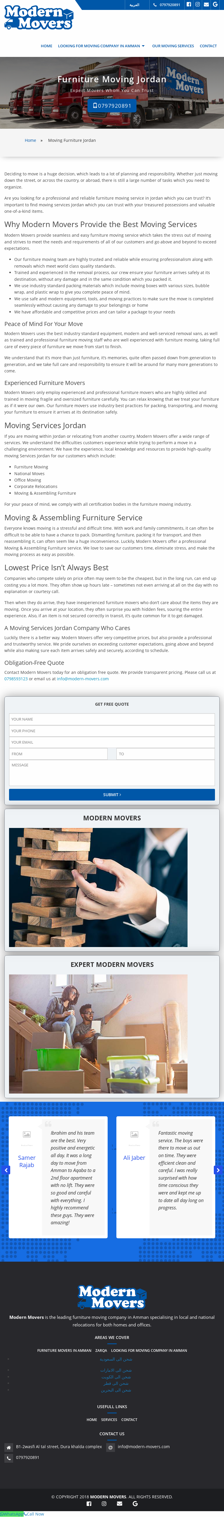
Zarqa (101, 1350)
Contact (208, 45)
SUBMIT (112, 794)
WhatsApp (12, 1514)
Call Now (34, 1514)
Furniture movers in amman (64, 1350)
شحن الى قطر (116, 1383)
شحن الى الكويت (116, 1377)
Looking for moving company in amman (99, 45)
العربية (134, 4)
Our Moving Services (173, 45)
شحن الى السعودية (116, 1359)
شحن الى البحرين (116, 1390)
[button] (218, 1170)
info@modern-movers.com (83, 678)
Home (46, 45)
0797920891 (170, 4)
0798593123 (16, 678)
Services (109, 1420)
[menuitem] (46, 46)
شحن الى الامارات (116, 1370)
